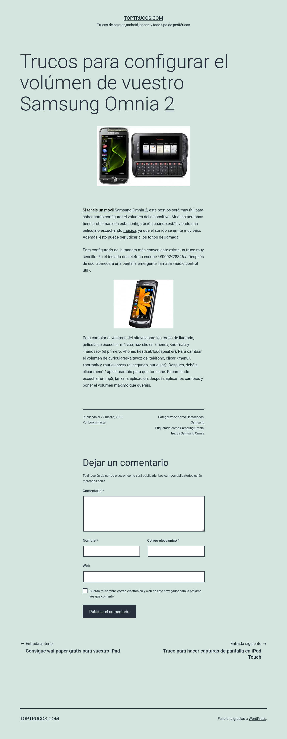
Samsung (197, 422)
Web (86, 566)
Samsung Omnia (192, 428)
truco (190, 250)
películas (90, 344)
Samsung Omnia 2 (131, 210)
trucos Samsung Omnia (187, 433)
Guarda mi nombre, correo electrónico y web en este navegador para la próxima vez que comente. (145, 593)
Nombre (90, 540)
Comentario (93, 491)
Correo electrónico (163, 540)
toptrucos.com (143, 18)
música (129, 230)
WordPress (257, 718)
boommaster (97, 422)
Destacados (195, 417)
